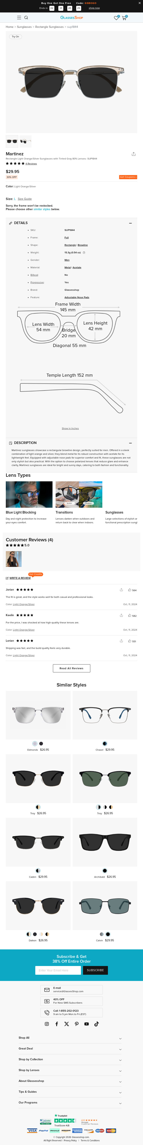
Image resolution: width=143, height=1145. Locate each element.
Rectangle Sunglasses (49, 27)
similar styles (42, 209)
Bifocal (34, 275)
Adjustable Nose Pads (77, 297)
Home (9, 27)
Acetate (77, 267)
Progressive (37, 282)
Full (67, 238)
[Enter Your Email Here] (58, 970)
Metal (68, 267)
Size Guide (25, 198)
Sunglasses (24, 27)
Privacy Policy (70, 1140)
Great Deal (26, 1048)
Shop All (24, 1037)
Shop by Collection (31, 1059)
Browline (83, 245)
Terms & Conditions (90, 1140)
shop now (94, 8)
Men (67, 260)
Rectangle (70, 245)
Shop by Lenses (29, 1070)
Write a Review (20, 578)
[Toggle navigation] (19, 17)
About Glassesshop (31, 1081)
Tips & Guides (28, 1091)
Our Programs (28, 1102)
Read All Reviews (71, 668)
